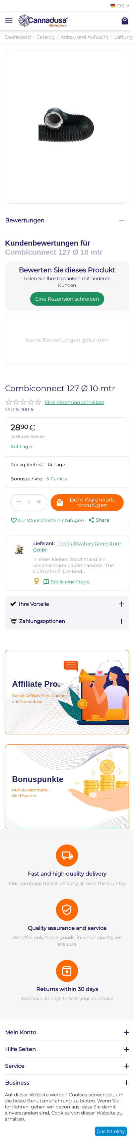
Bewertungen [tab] (64, 220)
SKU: (10, 409)
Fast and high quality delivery (67, 874)
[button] (98, 520)
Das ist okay (110, 1131)
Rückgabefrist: (27, 465)
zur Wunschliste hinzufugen (47, 520)
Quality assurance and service (67, 928)
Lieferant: (44, 543)
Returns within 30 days (67, 989)
